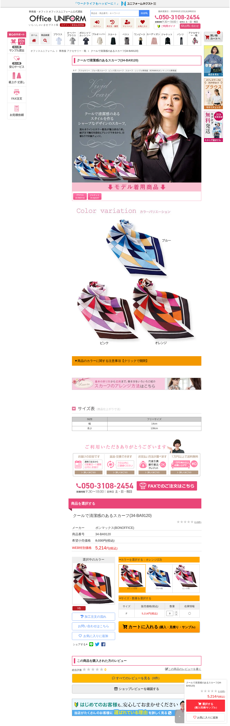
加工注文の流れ (95, 616)
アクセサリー (84, 71)
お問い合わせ (190, 26)
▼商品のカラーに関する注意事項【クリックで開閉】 (112, 361)
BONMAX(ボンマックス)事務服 (163, 71)
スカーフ (129, 71)
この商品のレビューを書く (183, 669)
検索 (144, 13)
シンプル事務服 (141, 71)
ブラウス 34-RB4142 (80, 196)
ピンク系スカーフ (116, 71)
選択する (205, 706)
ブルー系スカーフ (99, 71)
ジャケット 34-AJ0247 (94, 196)
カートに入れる (161, 627)
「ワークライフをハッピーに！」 (97, 3)
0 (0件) (197, 522)
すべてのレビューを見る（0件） (136, 678)
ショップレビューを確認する (136, 689)
